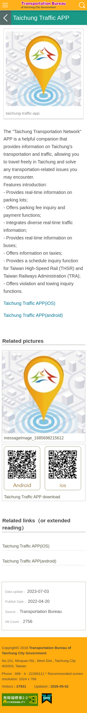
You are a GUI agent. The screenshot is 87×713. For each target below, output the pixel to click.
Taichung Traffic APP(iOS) (25, 546)
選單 (5, 5)
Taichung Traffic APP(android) (29, 561)
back (5, 17)
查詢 (82, 5)
